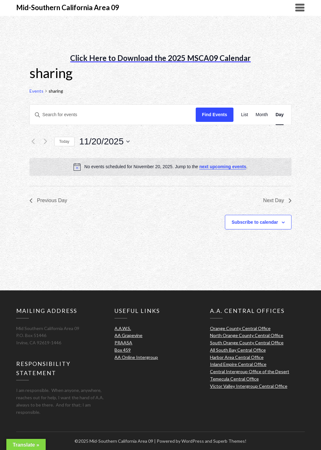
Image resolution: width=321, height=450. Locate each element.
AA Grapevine (128, 335)
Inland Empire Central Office (238, 364)
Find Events (214, 114)
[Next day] (45, 141)
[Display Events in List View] (244, 115)
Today (64, 141)
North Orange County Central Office (246, 335)
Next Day (277, 200)
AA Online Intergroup (136, 357)
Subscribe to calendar (255, 222)
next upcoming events (222, 166)
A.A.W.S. (123, 328)
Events (36, 91)
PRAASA (123, 342)
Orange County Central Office (240, 328)
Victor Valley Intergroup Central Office (248, 386)
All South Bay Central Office (238, 350)
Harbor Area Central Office (237, 357)
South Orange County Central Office (247, 342)
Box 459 (123, 350)
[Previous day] (33, 141)
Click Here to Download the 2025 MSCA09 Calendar (160, 58)
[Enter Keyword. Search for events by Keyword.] (113, 115)
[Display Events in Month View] (262, 115)
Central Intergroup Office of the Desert (249, 371)
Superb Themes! (229, 441)
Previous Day (48, 200)
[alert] (160, 167)
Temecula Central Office (234, 378)
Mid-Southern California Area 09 (67, 7)
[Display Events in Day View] (280, 115)
